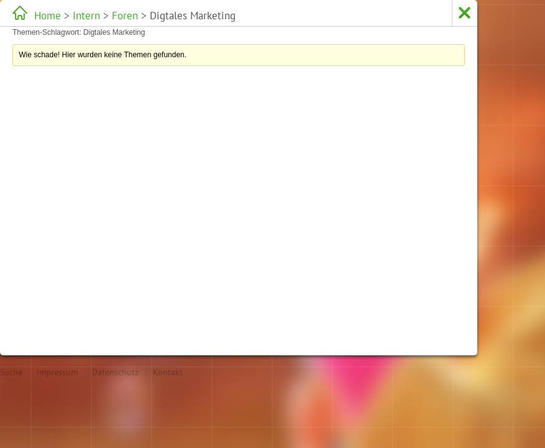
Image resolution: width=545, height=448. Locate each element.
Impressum (57, 372)
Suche (11, 372)
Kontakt (168, 372)
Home (47, 15)
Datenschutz (115, 372)
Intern (86, 15)
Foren (125, 15)
